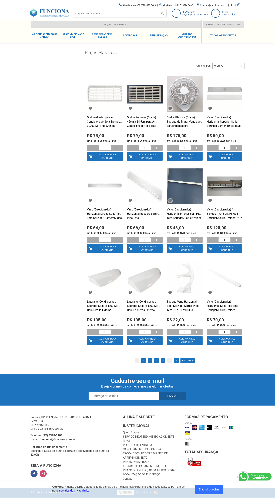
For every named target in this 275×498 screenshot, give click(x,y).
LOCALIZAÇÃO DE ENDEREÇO (141, 474)
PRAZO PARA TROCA (136, 462)
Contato (127, 478)
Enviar (173, 396)
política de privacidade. (75, 490)
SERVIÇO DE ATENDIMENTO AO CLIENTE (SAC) (148, 438)
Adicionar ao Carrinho (107, 156)
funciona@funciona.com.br (213, 5)
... (169, 360)
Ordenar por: (203, 65)
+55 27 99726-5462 (183, 5)
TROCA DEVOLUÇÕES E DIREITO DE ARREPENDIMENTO (145, 455)
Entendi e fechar (209, 489)
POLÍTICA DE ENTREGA (137, 445)
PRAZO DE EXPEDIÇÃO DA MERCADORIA (149, 470)
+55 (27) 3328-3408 (146, 5)
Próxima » (187, 360)
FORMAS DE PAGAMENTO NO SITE (145, 466)
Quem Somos (131, 432)
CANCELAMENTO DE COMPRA (142, 449)
